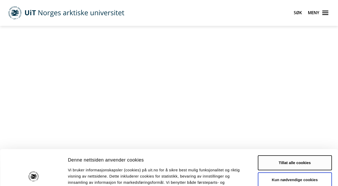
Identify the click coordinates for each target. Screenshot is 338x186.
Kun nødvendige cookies (295, 146)
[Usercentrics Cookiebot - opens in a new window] (33, 176)
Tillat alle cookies (295, 129)
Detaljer (276, 176)
